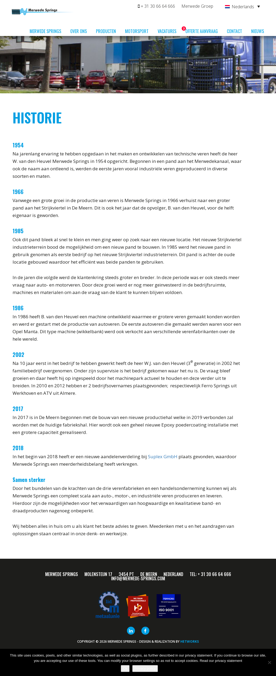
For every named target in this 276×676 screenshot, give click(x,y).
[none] (242, 6)
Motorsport (137, 31)
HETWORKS (189, 641)
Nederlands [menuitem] (243, 7)
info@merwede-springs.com (138, 578)
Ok (125, 668)
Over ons (78, 31)
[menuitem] (242, 6)
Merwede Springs (45, 31)
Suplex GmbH (162, 456)
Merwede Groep (197, 6)
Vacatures (169, 30)
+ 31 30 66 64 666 (156, 6)
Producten (106, 31)
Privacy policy (145, 668)
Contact (234, 31)
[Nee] (269, 662)
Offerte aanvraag (201, 31)
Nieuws (257, 31)
